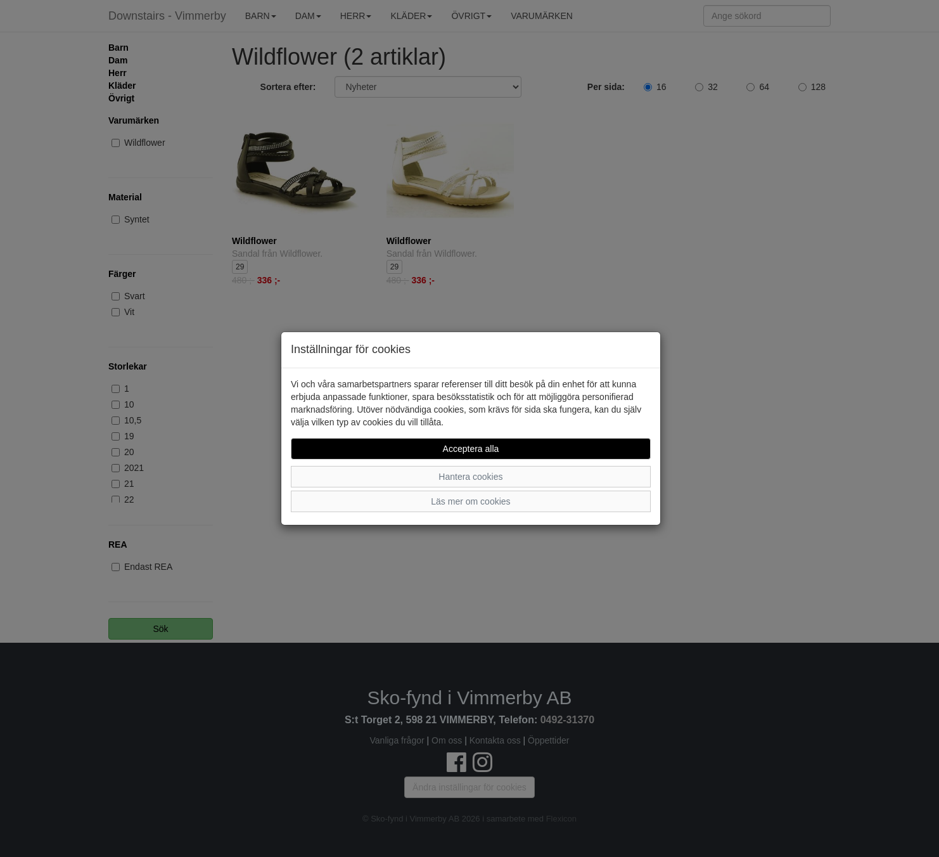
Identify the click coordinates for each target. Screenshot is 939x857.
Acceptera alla (471, 449)
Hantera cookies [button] (470, 477)
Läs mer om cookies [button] (470, 501)
